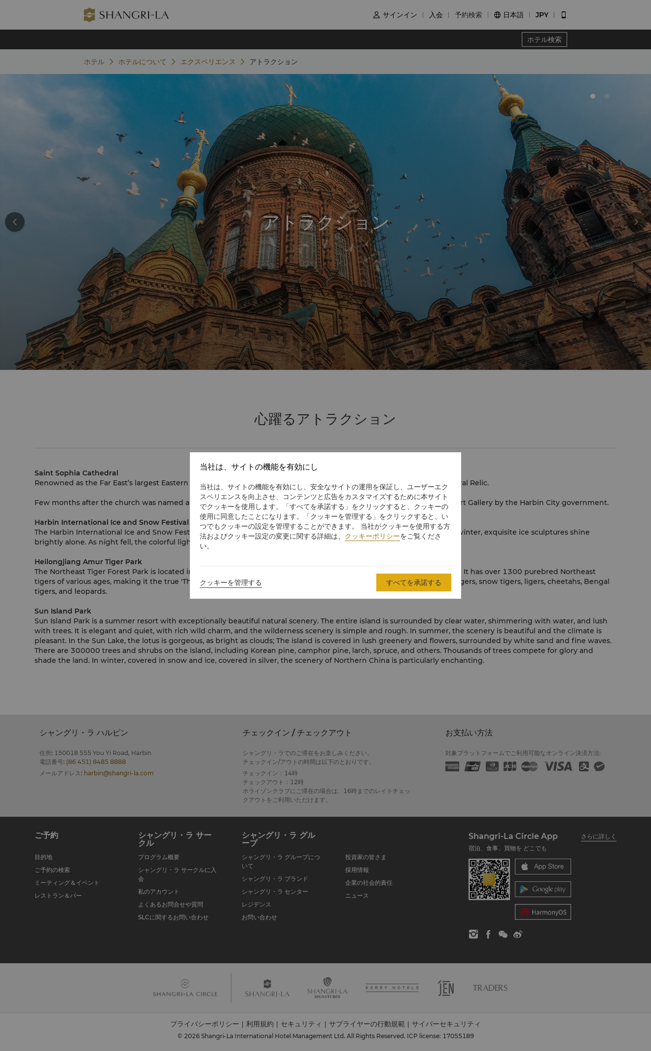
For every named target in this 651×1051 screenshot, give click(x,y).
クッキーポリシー (372, 536)
